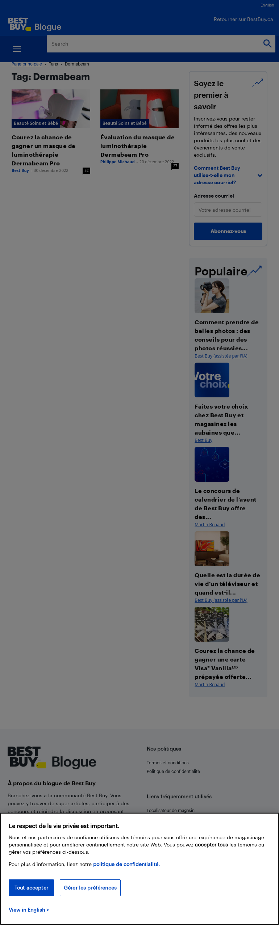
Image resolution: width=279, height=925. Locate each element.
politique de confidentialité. (126, 864)
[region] (139, 869)
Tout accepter (31, 887)
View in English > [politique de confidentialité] (29, 910)
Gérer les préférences (90, 887)
